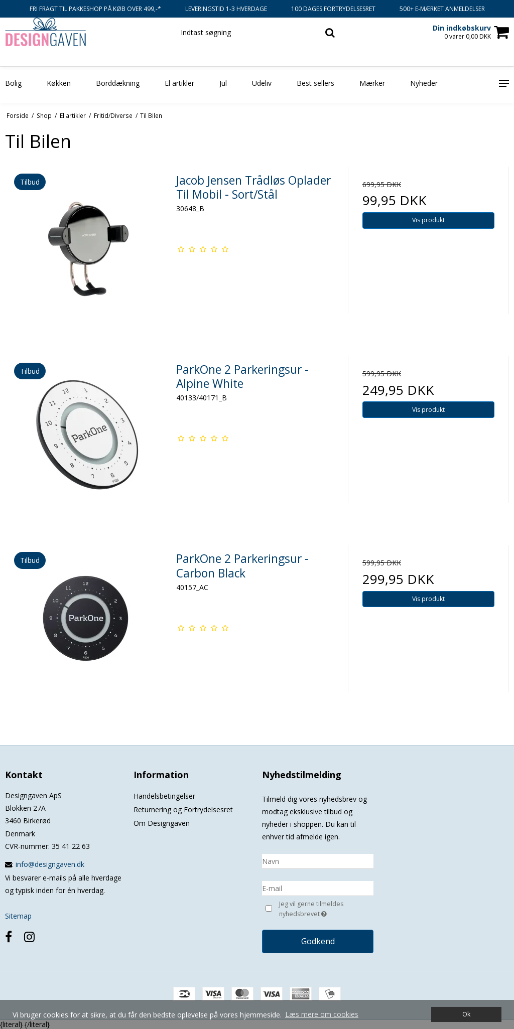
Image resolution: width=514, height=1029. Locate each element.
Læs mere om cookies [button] (321, 1014)
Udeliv (262, 83)
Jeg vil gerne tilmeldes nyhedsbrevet (325, 910)
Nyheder (424, 83)
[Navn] (317, 860)
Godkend (318, 941)
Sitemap (18, 916)
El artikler (179, 83)
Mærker (372, 83)
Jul (223, 83)
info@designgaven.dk (50, 864)
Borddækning (118, 83)
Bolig (13, 83)
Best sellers (315, 83)
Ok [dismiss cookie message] (466, 1014)
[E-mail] (317, 887)
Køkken (59, 83)
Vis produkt (428, 220)
